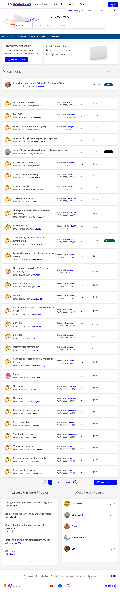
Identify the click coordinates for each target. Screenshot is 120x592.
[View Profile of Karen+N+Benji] (39, 366)
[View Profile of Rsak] (35, 413)
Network (17, 295)
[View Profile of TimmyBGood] (72, 127)
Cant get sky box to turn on (26, 410)
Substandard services (23, 434)
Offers (83, 4)
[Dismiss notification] (114, 10)
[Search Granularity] (23, 25)
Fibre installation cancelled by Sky (29, 126)
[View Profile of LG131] (35, 390)
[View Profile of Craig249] (36, 402)
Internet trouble (21, 186)
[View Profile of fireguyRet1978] (14, 543)
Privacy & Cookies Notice (59, 576)
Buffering (17, 323)
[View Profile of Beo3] (35, 338)
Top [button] (114, 576)
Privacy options (29, 576)
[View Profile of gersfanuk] (11, 517)
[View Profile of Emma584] (37, 166)
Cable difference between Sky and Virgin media (28, 514)
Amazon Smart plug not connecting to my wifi (27, 539)
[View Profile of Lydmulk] (11, 554)
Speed (16, 374)
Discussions (40, 4)
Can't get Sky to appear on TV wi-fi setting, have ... (29, 502)
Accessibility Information (78, 576)
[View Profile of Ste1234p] (37, 229)
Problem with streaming (25, 162)
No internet (19, 386)
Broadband (60, 16)
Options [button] (109, 71)
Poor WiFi (18, 114)
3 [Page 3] (58, 482)
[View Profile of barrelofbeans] (38, 260)
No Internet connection (24, 102)
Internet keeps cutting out (26, 346)
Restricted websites (23, 283)
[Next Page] (75, 482)
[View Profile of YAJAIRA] (36, 275)
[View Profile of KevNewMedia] (38, 86)
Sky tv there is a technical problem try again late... (44, 150)
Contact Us (29, 579)
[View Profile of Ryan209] (36, 287)
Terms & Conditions (43, 576)
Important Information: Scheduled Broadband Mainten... (41, 83)
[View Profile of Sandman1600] (39, 142)
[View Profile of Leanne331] (37, 106)
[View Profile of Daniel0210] (37, 154)
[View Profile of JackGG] (36, 350)
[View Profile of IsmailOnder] (37, 449)
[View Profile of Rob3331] (36, 438)
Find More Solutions (30, 561)
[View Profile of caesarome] (71, 163)
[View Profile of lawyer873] (37, 462)
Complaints (92, 576)
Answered (109, 241)
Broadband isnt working (25, 470)
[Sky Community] (19, 4)
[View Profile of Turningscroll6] (38, 217)
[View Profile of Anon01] (36, 202)
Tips (63, 4)
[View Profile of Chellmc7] (36, 426)
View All (89, 558)
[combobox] (65, 25)
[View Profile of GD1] (68, 103)
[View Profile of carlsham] (36, 377)
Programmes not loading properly (29, 458)
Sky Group (92, 579)
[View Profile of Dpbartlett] (37, 326)
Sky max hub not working (25, 174)
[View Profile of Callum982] (37, 314)
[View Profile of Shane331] (37, 118)
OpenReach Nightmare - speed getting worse (35, 138)
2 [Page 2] (54, 482)
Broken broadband (22, 422)
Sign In (113, 4)
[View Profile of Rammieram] (38, 190)
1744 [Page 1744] (68, 482)
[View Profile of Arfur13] (36, 130)
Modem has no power (23, 446)
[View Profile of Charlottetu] (38, 474)
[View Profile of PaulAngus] (37, 244)
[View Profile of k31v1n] (10, 531)
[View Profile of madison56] (37, 299)
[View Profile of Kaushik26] (36, 178)
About (72, 4)
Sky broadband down (23, 198)
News (54, 4)
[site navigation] (3, 4)
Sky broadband (20, 225)
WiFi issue (10, 551)
